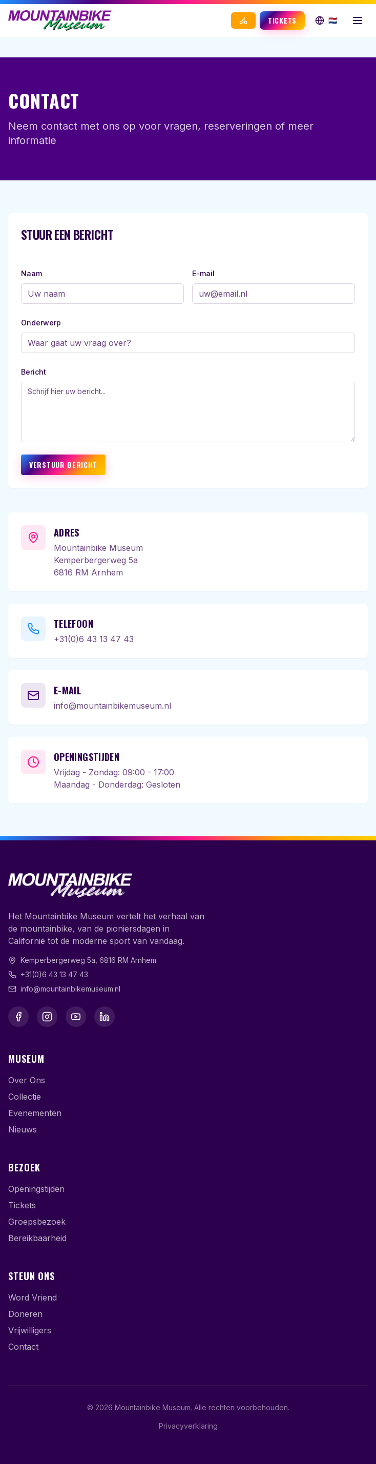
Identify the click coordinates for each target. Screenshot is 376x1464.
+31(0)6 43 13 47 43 (94, 639)
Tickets (282, 20)
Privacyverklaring (188, 1425)
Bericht (33, 371)
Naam (31, 273)
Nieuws (22, 1129)
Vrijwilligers (29, 1330)
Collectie (24, 1096)
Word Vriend (32, 1297)
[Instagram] (47, 1016)
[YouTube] (76, 1016)
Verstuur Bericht (63, 464)
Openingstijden (36, 1189)
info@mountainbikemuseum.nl (112, 705)
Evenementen (34, 1113)
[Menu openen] (357, 20)
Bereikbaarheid (37, 1238)
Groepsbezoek (37, 1221)
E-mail (203, 273)
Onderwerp (41, 322)
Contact (23, 1347)
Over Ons (26, 1080)
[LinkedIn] (104, 1016)
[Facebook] (18, 1016)
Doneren (25, 1314)
